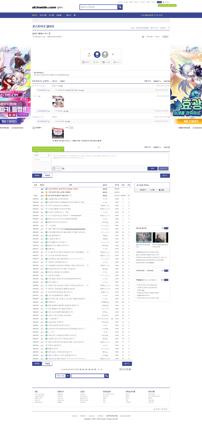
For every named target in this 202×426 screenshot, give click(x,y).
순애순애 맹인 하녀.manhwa (145, 263)
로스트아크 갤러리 (43, 26)
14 (92, 369)
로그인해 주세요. (143, 185)
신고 (116, 62)
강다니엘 (60, 398)
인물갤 (131, 2)
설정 (132, 28)
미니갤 (126, 2)
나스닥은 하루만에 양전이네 (57, 255)
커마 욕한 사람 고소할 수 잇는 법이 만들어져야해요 (65, 299)
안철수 (105, 398)
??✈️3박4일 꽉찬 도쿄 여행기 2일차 (147, 252)
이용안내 (163, 28)
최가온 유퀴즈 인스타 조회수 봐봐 (148, 298)
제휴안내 (83, 416)
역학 (104, 402)
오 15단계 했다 (52, 239)
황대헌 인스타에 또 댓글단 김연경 (148, 293)
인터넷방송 (151, 394)
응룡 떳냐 (50, 249)
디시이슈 (150, 271)
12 (86, 369)
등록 (152, 168)
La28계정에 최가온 (143, 295)
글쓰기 (164, 175)
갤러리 (34, 15)
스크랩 (143, 37)
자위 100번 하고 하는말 (55, 242)
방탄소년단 (61, 400)
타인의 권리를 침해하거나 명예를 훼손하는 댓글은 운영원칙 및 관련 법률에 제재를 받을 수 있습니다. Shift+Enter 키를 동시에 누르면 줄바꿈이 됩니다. (85, 157)
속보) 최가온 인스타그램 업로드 (147, 285)
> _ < (49, 332)
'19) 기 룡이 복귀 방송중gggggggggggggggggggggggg (65, 229)
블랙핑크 (60, 394)
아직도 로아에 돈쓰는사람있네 (57, 205)
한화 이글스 (83, 396)
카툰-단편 (151, 402)
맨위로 (165, 409)
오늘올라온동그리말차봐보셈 (57, 199)
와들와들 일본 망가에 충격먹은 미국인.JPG (150, 260)
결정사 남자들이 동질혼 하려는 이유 (147, 255)
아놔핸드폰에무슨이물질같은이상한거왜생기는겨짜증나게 (66, 202)
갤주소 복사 (154, 28)
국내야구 (83, 394)
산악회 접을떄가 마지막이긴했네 (58, 209)
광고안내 (92, 416)
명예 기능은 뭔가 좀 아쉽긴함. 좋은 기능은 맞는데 (64, 342)
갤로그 (136, 2)
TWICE (60, 402)
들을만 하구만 (52, 349)
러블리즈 (60, 396)
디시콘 (153, 2)
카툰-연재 (151, 400)
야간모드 (166, 2)
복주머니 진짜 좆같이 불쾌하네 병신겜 (60, 289)
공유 (96, 62)
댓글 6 (165, 37)
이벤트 (148, 2)
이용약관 (100, 416)
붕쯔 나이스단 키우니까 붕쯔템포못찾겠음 (61, 219)
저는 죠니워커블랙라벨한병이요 (58, 312)
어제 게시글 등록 (151, 15)
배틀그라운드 (39, 398)
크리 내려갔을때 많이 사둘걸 (57, 295)
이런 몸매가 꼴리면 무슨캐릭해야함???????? (63, 279)
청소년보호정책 (125, 416)
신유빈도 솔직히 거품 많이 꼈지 (147, 287)
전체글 (36, 175)
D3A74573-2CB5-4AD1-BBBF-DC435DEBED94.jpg (51, 75)
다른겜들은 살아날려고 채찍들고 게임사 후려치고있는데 (66, 265)
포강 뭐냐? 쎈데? (53, 275)
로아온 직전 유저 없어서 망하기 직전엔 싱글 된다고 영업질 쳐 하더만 (66, 285)
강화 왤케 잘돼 (52, 235)
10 (80, 369)
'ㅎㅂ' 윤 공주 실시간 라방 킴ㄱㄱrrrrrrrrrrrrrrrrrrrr (63, 215)
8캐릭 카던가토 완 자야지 (56, 222)
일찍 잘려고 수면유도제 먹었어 (58, 352)
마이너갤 (119, 2)
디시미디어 (140, 271)
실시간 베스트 (141, 228)
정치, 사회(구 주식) (108, 394)
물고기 (128, 398)
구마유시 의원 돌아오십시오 (57, 262)
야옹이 (128, 396)
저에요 (49, 302)
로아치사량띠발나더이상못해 (57, 272)
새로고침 (167, 81)
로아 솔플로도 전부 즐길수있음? (58, 309)
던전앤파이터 (39, 402)
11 (83, 369)
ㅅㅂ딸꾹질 (51, 319)
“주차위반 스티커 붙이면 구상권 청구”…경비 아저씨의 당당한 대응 (152, 257)
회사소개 (74, 416)
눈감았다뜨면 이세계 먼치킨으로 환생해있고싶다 (64, 329)
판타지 (150, 398)
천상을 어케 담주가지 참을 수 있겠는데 (60, 269)
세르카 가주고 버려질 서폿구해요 (58, 315)
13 (89, 369)
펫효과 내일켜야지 (53, 345)
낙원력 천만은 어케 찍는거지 (57, 325)
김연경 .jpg (140, 290)
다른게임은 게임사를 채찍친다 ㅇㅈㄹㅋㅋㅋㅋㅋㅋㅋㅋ (66, 259)
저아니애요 (51, 282)
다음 (99, 369)
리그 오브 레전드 (40, 394)
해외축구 (83, 402)
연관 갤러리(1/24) (142, 28)
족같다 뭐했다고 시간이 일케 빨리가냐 (60, 355)
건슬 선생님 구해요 (53, 322)
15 (95, 369)
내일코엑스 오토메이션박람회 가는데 (60, 335)
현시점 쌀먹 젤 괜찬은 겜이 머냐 (58, 292)
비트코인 (105, 396)
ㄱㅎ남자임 (51, 225)
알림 (161, 190)
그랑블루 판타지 (39, 396)
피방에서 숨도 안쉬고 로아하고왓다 (59, 339)
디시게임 (142, 2)
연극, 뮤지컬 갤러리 (154, 396)
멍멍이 (128, 394)
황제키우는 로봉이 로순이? (56, 245)
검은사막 (37, 400)
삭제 (169, 117)
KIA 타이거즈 (84, 398)
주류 (127, 400)
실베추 (85, 62)
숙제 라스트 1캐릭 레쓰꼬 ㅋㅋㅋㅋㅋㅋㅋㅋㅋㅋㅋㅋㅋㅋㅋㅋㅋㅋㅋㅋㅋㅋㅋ (66, 359)
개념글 (47, 175)
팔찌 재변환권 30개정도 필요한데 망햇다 (61, 305)
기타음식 (128, 402)
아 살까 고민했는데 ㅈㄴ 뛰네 (57, 212)
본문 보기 (147, 81)
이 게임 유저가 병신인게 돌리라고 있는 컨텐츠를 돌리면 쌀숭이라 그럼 (66, 252)
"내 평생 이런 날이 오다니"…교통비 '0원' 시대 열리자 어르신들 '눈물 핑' (77, 141)
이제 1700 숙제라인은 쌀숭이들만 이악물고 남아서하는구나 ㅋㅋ (66, 232)
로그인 (159, 2)
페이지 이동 (125, 369)
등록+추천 (163, 168)
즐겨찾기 (143, 190)
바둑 (104, 400)
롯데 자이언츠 (84, 400)
